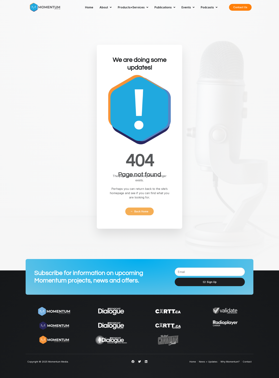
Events (187, 7)
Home (89, 7)
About (105, 7)
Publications (164, 7)
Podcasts (209, 7)
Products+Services (133, 7)
